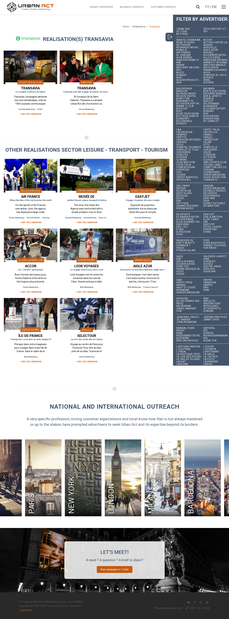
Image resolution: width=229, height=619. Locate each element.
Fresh (180, 248)
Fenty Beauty (185, 243)
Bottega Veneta (187, 116)
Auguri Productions (189, 80)
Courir (181, 175)
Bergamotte (185, 101)
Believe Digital (186, 96)
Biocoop (182, 108)
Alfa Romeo (184, 57)
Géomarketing (90, 218)
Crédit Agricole (187, 177)
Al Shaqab (183, 55)
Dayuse (181, 188)
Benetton (183, 98)
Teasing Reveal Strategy (53, 218)
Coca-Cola (183, 165)
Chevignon (183, 152)
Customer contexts (163, 7)
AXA (179, 82)
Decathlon (183, 191)
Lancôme (182, 364)
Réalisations (139, 26)
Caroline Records (188, 139)
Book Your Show (187, 113)
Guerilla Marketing (26, 109)
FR (207, 7)
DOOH (39, 109)
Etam (179, 229)
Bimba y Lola (185, 106)
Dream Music (185, 208)
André (180, 65)
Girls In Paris (185, 261)
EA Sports (183, 214)
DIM (178, 201)
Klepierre (182, 338)
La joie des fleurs (188, 356)
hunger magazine (188, 292)
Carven (181, 142)
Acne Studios (185, 42)
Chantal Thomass (188, 147)
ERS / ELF (182, 227)
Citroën (181, 157)
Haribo (181, 285)
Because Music (186, 93)
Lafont (181, 361)
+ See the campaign (30, 222)
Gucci (180, 271)
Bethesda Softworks (189, 103)
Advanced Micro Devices (189, 47)
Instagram (183, 306)
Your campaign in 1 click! (114, 569)
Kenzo (180, 330)
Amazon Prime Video (189, 60)
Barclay (182, 91)
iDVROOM (182, 298)
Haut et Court (186, 287)
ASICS (180, 72)
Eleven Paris (185, 219)
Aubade (181, 75)
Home (126, 26)
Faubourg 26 (184, 240)
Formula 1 (183, 245)
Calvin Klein (184, 132)
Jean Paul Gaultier (189, 317)
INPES (180, 303)
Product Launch (150, 287)
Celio (179, 144)
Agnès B (181, 50)
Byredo (181, 123)
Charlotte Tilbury (189, 149)
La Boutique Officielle (189, 354)
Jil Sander (183, 319)
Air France (183, 52)
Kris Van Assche (187, 340)
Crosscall (183, 180)
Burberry (183, 118)
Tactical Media (32, 218)
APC (179, 70)
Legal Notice (25, 610)
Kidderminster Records (189, 335)
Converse (183, 170)
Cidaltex (182, 154)
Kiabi (179, 333)
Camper (181, 134)
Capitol (181, 137)
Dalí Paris (183, 186)
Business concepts (132, 7)
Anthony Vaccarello (189, 67)
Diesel (180, 198)
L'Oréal (181, 351)
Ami (178, 62)
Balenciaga (184, 88)
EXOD (179, 234)
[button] (4, 477)
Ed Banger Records (189, 217)
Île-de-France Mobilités (189, 301)
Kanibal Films (185, 328)
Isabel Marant (186, 308)
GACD (179, 256)
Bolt (179, 111)
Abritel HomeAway (189, 40)
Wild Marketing (86, 287)
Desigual (182, 196)
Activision (183, 45)
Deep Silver (184, 193)
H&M (179, 280)
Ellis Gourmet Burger (189, 222)
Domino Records (187, 206)
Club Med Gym (185, 162)
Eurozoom (183, 232)
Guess (180, 274)
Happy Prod (184, 282)
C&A (179, 129)
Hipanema (182, 290)
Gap (179, 259)
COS (179, 172)
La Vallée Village (188, 359)
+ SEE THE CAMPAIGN (30, 114)
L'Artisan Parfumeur (189, 346)
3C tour (181, 31)
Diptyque (182, 203)
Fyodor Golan (185, 250)
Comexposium (185, 167)
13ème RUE (183, 29)
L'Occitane (183, 349)
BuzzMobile (184, 121)
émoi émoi (182, 224)
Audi (179, 77)
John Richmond (186, 322)
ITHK (179, 311)
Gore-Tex (182, 266)
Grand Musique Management (189, 269)
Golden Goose (185, 264)
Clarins (181, 160)
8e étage (182, 34)
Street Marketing (86, 109)
